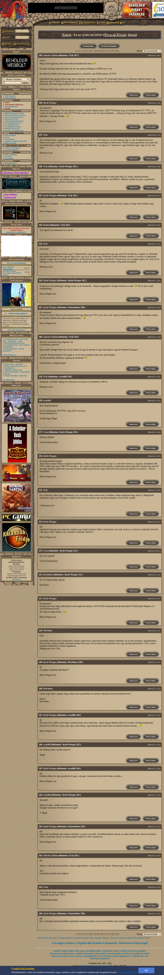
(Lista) (21, 113)
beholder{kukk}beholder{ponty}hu (93, 966)
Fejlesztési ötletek (81, 938)
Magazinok (9, 119)
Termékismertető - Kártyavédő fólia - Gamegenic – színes (15, 340)
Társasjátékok (10, 127)
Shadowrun (127, 953)
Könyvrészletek (10, 143)
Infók (132, 35)
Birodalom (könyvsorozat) (15, 343)
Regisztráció (124, 956)
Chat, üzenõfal (10, 135)
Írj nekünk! (16, 579)
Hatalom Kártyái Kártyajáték (132, 951)
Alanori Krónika (114, 953)
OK (146, 970)
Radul (46, 225)
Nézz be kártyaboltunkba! (16, 263)
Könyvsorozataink (58, 956)
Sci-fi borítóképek (11, 150)
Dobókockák (9, 129)
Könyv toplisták (11, 154)
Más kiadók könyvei (12, 115)
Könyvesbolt (100, 953)
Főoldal (56, 951)
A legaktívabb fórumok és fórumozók (96, 943)
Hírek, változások (49, 938)
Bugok (105, 938)
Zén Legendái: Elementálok (8, 268)
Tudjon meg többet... (128, 972)
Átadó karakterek (126, 938)
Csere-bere (114, 938)
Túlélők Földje (115, 35)
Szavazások (9, 158)
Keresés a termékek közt (14, 130)
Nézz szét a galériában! (16, 330)
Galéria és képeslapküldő (85, 956)
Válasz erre (133, 95)
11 (105, 51)
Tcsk (45, 135)
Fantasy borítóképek (12, 148)
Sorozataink (9, 139)
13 (113, 51)
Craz (45, 432)
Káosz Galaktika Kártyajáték (82, 953)
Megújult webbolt (11, 370)
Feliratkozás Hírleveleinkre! (15, 173)
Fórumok (8, 156)
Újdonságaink (10, 96)
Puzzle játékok (10, 123)
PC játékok (9, 125)
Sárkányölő (107, 951)
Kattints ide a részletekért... (16, 232)
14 (117, 51)
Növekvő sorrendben (109, 46)
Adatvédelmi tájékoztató (100, 958)
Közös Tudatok (95, 938)
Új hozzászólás (88, 46)
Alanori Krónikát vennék (14, 376)
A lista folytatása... (10, 355)
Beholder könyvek (11, 113)
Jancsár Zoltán (50, 55)
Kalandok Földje (94, 951)
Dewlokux (48, 574)
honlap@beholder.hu (16, 562)
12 (109, 51)
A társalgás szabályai (63, 943)
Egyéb (147, 938)
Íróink (7, 137)
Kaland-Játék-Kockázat (14, 366)
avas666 (47, 400)
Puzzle (116, 951)
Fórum (66, 35)
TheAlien (47, 630)
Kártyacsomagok (11, 117)
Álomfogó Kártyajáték (58, 953)
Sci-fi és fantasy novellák (107, 956)
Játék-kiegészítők (11, 121)
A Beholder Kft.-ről (139, 956)
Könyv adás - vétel (11, 364)
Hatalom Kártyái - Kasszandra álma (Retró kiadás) (12, 273)
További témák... (9, 380)
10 (102, 51)
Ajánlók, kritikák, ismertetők (16, 141)
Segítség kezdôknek (65, 938)
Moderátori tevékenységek (133, 943)
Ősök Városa (80, 951)
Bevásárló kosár (11, 163)
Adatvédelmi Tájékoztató (10, 196)
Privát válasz (151, 95)
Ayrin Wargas (49, 103)
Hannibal (8, 368)
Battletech (138, 953)
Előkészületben (10, 98)
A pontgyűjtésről (11, 106)
